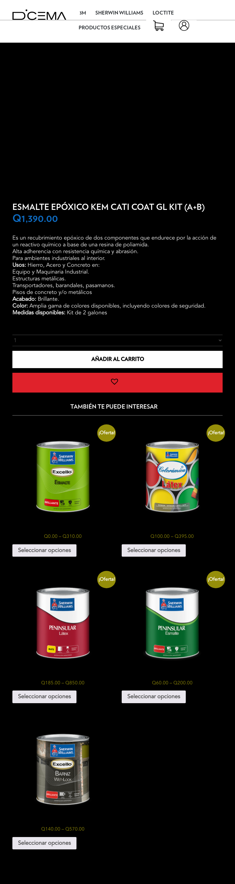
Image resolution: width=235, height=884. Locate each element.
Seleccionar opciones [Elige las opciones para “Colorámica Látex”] (153, 550)
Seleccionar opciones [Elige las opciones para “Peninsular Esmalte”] (153, 696)
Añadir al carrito (117, 359)
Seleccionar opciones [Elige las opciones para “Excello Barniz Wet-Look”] (44, 843)
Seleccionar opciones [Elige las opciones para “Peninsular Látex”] (44, 696)
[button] (117, 383)
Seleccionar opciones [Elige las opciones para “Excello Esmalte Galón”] (44, 550)
